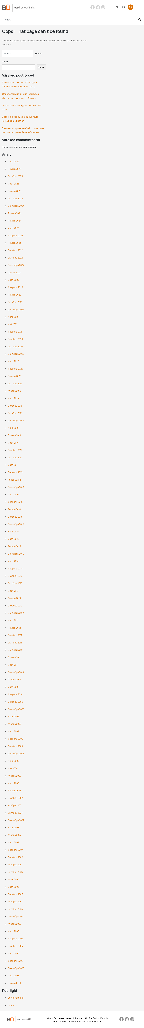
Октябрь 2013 (15, 583)
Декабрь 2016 (15, 472)
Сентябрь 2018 (16, 420)
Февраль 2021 (15, 331)
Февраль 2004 (15, 960)
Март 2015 (13, 538)
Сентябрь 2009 (16, 709)
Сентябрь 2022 (16, 265)
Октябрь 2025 (15, 176)
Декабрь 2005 (15, 894)
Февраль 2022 (15, 287)
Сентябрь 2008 (16, 753)
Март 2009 (13, 731)
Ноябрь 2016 (14, 479)
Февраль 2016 (15, 501)
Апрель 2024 (14, 213)
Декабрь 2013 (15, 575)
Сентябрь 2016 (16, 487)
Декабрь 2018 (15, 405)
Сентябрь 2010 (16, 672)
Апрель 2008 (14, 775)
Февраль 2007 (15, 849)
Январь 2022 (14, 294)
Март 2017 (13, 464)
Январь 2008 (14, 790)
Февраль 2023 (15, 235)
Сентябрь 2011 (15, 649)
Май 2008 (13, 768)
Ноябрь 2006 (15, 864)
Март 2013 (13, 590)
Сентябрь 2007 (16, 820)
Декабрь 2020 (15, 339)
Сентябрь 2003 (16, 968)
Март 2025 (13, 183)
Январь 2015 (14, 546)
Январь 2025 (14, 191)
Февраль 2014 (15, 568)
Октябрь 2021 (15, 302)
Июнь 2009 (13, 716)
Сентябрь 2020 (16, 353)
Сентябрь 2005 (16, 916)
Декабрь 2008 (15, 746)
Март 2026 (13, 161)
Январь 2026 (14, 168)
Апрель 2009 (14, 723)
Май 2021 (12, 324)
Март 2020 (13, 361)
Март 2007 (13, 842)
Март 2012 (13, 620)
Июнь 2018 (13, 427)
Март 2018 (13, 442)
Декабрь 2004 (15, 946)
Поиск (5, 61)
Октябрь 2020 (15, 346)
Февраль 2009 (15, 738)
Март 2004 (13, 953)
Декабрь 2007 (15, 797)
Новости (12, 1005)
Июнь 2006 (13, 879)
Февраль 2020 (15, 368)
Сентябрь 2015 (16, 524)
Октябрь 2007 (15, 812)
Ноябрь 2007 (14, 805)
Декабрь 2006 (15, 857)
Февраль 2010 (15, 694)
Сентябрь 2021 (16, 309)
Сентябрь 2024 (16, 205)
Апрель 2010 (14, 679)
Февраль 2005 (15, 938)
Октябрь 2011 (15, 642)
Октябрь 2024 (15, 198)
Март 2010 (13, 686)
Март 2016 (13, 494)
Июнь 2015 (13, 531)
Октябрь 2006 (15, 872)
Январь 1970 (14, 983)
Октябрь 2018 (15, 413)
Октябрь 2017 (15, 457)
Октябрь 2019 (15, 383)
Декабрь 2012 (15, 605)
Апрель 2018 (14, 435)
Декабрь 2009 (15, 701)
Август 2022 (14, 272)
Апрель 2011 (14, 657)
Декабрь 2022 (15, 250)
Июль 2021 (13, 316)
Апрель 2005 (14, 923)
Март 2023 (13, 228)
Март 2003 (13, 975)
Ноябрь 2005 (15, 901)
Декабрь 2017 (15, 450)
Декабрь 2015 (15, 516)
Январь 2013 (14, 598)
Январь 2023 (14, 242)
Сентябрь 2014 (16, 553)
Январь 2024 (14, 220)
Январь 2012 (14, 627)
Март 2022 (13, 279)
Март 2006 (13, 886)
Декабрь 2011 (15, 635)
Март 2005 (13, 931)
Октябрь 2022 (15, 257)
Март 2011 (13, 664)
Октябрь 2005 (15, 909)
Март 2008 (13, 783)
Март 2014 (13, 561)
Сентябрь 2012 (16, 612)
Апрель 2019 (14, 390)
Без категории (15, 997)
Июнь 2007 (13, 827)
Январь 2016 (14, 509)
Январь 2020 (14, 376)
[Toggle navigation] (140, 7)
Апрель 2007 (14, 835)
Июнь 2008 (13, 760)
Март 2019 (13, 398)
